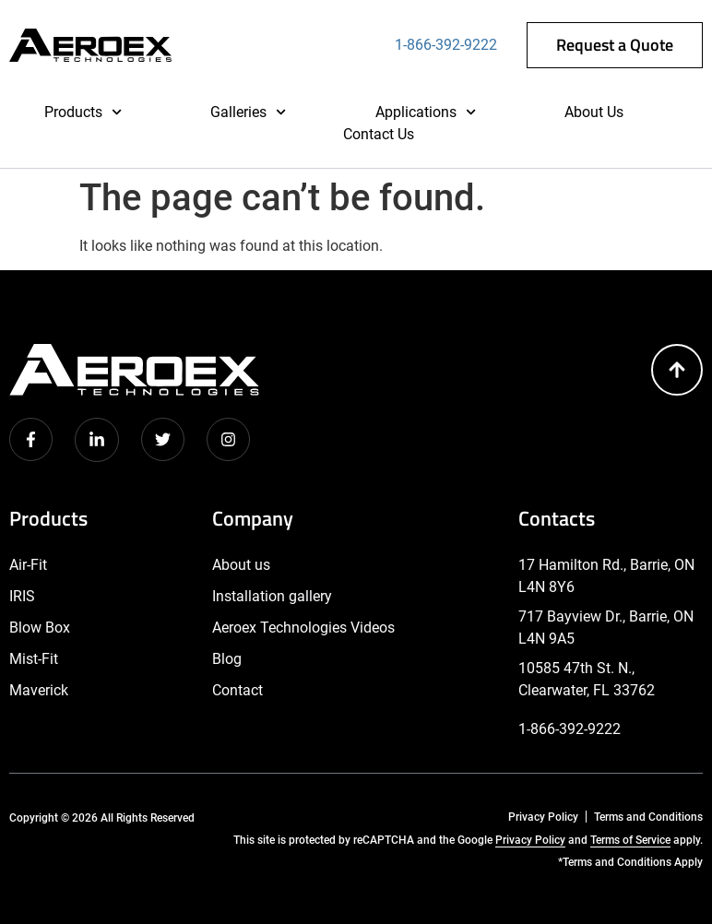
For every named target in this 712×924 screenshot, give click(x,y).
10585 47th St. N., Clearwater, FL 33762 (586, 679)
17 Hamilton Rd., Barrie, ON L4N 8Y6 (606, 576)
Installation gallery (272, 596)
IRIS (22, 596)
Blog (227, 659)
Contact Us (378, 134)
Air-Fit (28, 565)
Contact (237, 690)
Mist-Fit (33, 659)
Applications (425, 112)
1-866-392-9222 (446, 44)
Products (83, 112)
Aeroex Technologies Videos (303, 627)
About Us (593, 112)
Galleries (248, 112)
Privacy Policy (543, 817)
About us (241, 565)
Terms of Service (630, 840)
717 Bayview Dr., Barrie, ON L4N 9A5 (606, 627)
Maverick (38, 690)
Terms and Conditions (648, 817)
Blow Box (39, 627)
